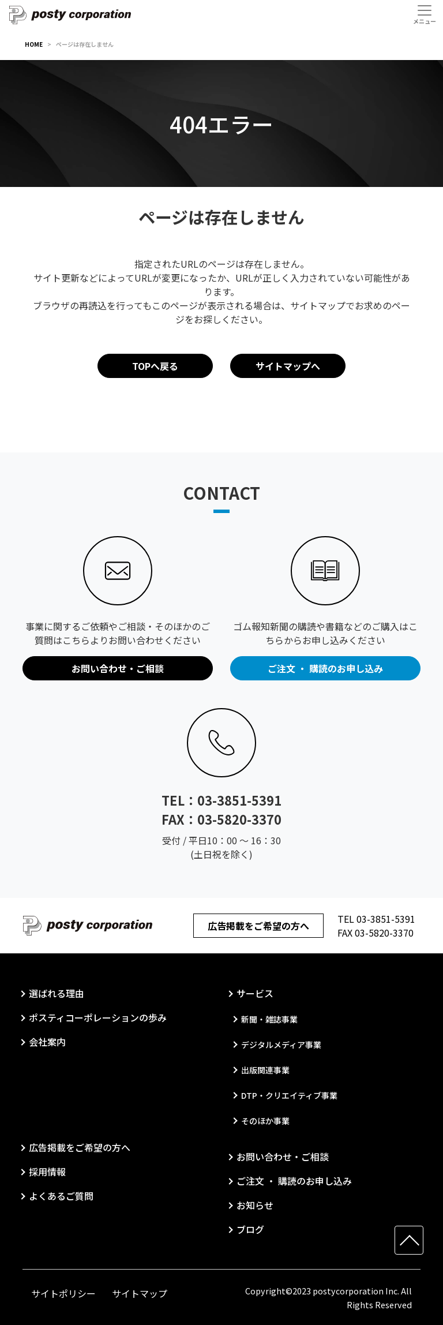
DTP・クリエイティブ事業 (289, 1095)
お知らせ (254, 1205)
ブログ (250, 1229)
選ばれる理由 (56, 993)
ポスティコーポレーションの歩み (98, 1017)
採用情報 (47, 1171)
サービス (254, 993)
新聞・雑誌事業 (269, 1019)
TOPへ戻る (155, 366)
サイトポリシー (63, 1293)
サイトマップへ (288, 366)
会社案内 (47, 1042)
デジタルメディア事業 (281, 1044)
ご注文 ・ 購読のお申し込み (294, 1181)
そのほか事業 (265, 1120)
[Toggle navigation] (424, 14)
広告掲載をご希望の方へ (258, 926)
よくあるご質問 (61, 1196)
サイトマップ (139, 1293)
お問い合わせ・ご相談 (282, 1156)
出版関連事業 (265, 1070)
